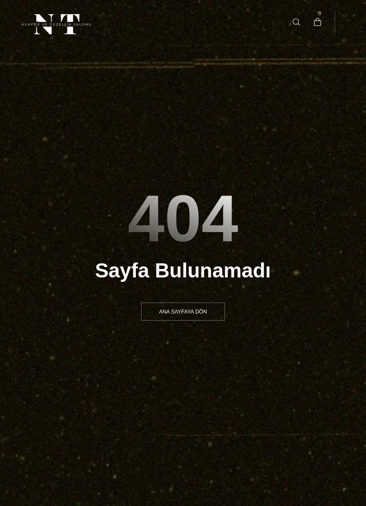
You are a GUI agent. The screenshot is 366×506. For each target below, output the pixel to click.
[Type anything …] (297, 22)
